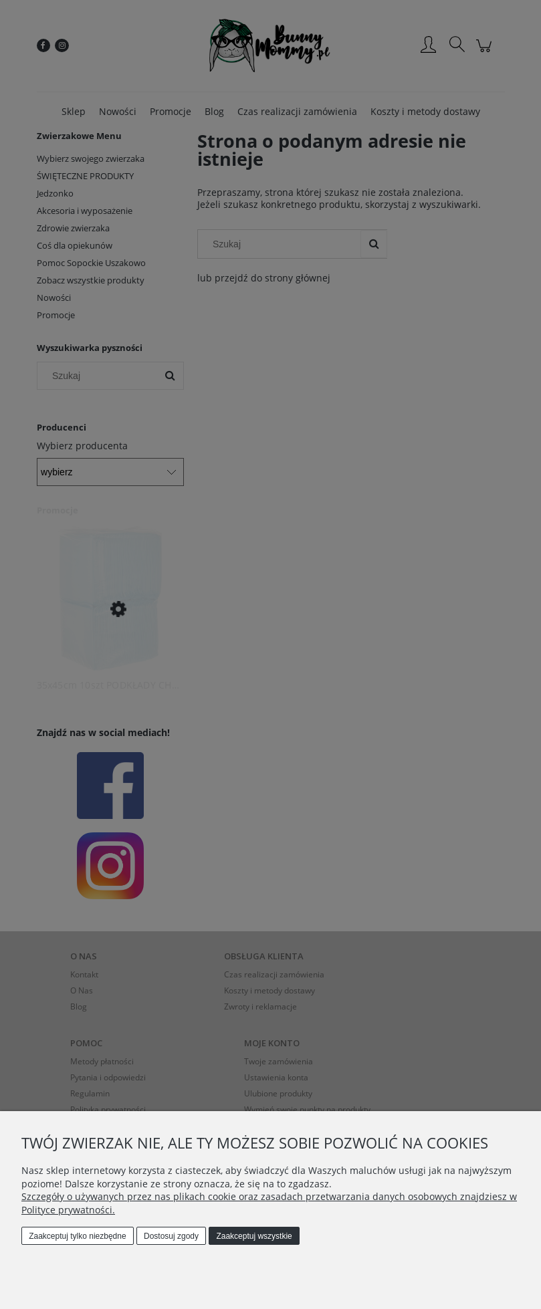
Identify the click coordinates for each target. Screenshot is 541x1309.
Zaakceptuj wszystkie (254, 1236)
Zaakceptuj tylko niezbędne (77, 1236)
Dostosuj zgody (171, 1236)
